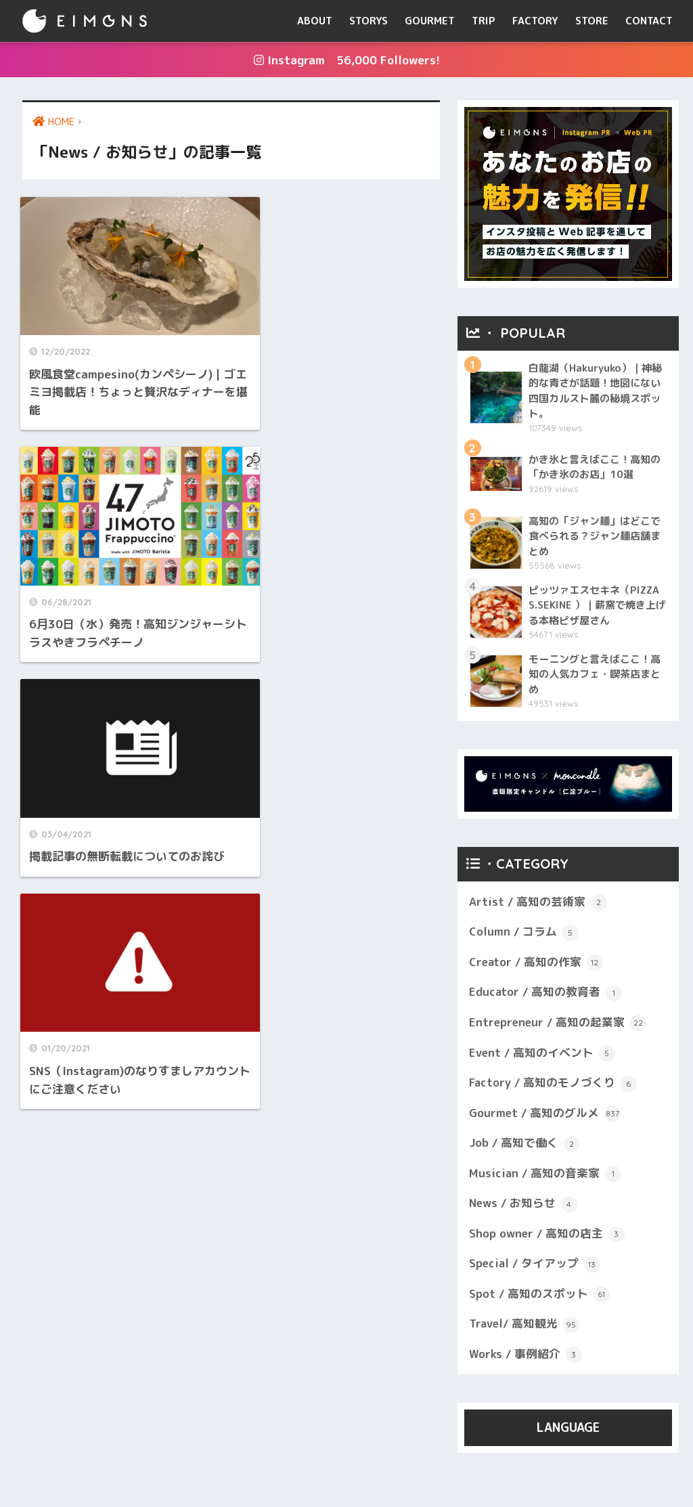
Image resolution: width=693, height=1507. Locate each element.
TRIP (483, 21)
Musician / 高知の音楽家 (545, 1175)
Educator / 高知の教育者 (546, 994)
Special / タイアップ (535, 1266)
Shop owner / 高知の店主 (547, 1235)
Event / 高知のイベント (542, 1054)
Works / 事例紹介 (525, 1357)
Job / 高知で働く (524, 1145)
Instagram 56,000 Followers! (347, 60)
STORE (591, 21)
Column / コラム (524, 933)
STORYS (368, 21)
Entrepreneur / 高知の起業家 (558, 1023)
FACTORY (535, 21)
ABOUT (314, 21)
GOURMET (430, 21)
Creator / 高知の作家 (536, 963)
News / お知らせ (524, 1206)
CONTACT (649, 21)
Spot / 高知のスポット (539, 1296)
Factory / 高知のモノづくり (553, 1084)
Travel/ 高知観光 (524, 1326)
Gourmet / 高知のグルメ (545, 1114)
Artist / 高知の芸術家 (538, 903)
